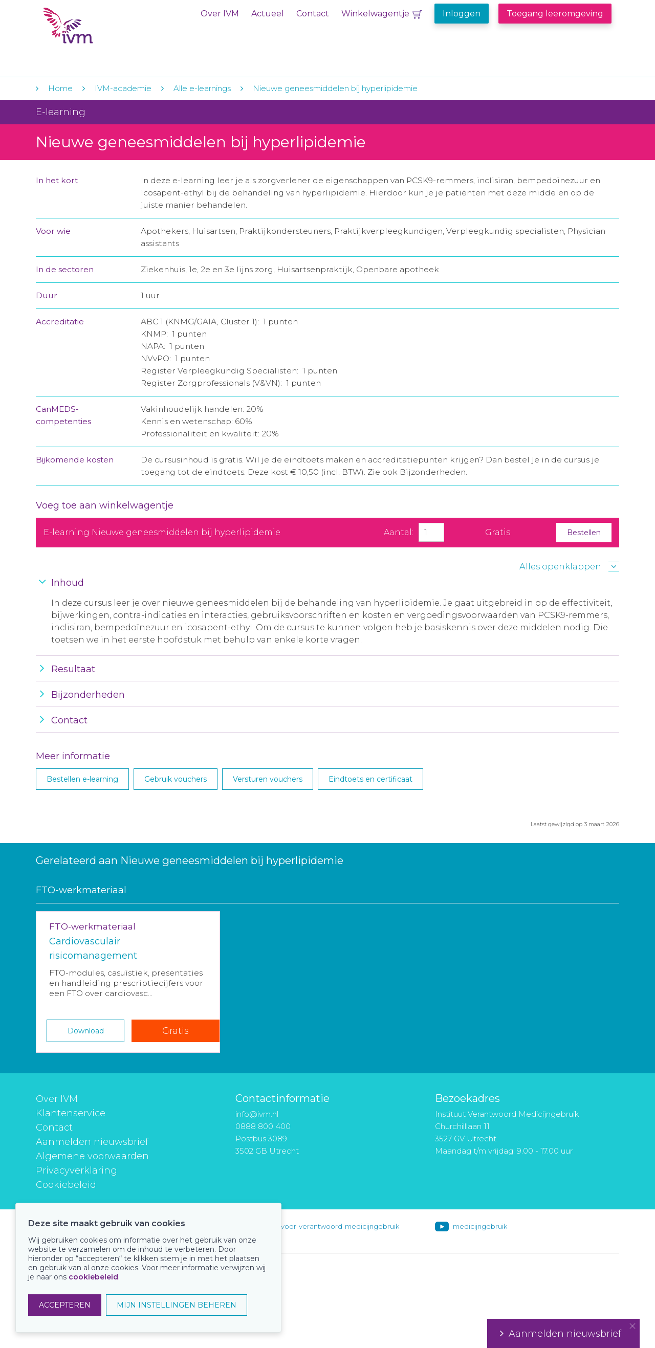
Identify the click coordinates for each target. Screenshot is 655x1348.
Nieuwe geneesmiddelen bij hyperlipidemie (335, 88)
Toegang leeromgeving (555, 13)
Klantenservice (70, 1113)
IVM (105, 30)
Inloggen (462, 13)
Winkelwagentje (375, 13)
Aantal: (398, 532)
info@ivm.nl (256, 1114)
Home (60, 88)
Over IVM (220, 13)
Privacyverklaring (76, 1170)
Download (86, 1030)
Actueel (267, 13)
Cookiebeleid (66, 1184)
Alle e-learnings (202, 88)
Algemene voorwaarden (92, 1156)
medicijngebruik (480, 1226)
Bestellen (584, 532)
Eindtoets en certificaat (370, 779)
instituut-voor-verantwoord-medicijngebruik (326, 1226)
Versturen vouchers (267, 779)
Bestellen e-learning (82, 779)
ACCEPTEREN (65, 1305)
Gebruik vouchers (175, 779)
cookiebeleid (93, 1276)
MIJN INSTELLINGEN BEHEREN (176, 1305)
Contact (312, 13)
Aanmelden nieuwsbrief (92, 1141)
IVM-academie (123, 88)
